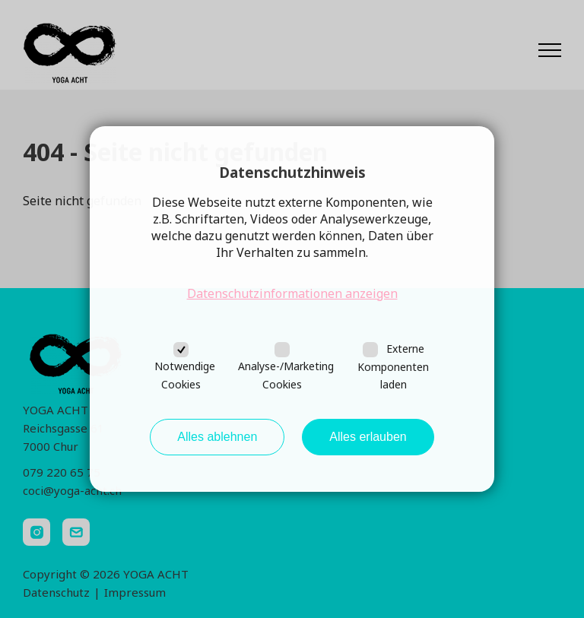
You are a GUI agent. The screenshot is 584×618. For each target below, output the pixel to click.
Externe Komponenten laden (393, 366)
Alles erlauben (367, 436)
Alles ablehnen (217, 436)
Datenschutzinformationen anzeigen (292, 293)
